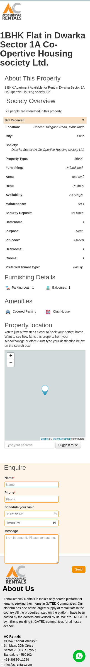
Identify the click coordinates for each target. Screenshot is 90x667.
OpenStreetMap (62, 438)
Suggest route (68, 445)
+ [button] (10, 356)
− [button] (10, 363)
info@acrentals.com (18, 664)
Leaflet (45, 438)
